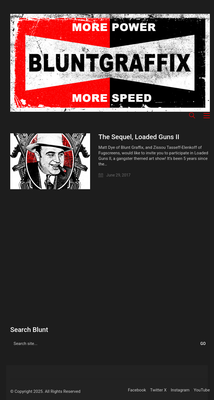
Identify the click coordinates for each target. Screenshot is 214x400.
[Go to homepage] (110, 63)
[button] (206, 116)
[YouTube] (202, 390)
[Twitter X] (158, 390)
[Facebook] (137, 390)
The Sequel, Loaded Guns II (138, 137)
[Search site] (192, 116)
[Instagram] (180, 390)
